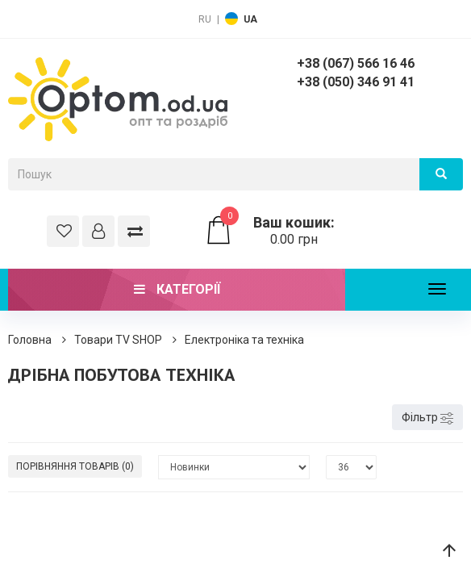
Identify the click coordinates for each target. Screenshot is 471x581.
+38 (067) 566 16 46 (356, 63)
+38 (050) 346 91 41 (356, 82)
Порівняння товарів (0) (75, 466)
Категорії (177, 289)
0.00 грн (275, 231)
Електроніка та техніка (244, 339)
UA (250, 19)
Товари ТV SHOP (118, 339)
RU (204, 19)
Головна (30, 339)
